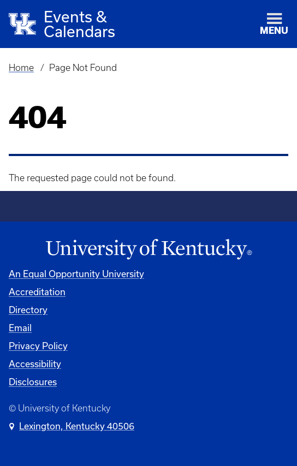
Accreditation (37, 291)
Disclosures (33, 382)
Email (20, 327)
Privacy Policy (38, 345)
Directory (28, 309)
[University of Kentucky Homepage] (148, 249)
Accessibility (35, 364)
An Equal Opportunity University (76, 273)
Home (21, 68)
